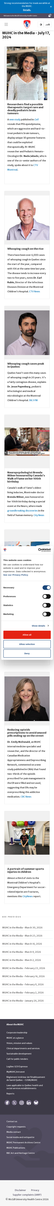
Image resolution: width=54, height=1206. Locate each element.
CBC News (26, 796)
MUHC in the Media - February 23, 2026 (23, 968)
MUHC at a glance (15, 1038)
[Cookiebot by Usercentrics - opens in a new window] (38, 550)
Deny (27, 653)
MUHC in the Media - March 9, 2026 (21, 951)
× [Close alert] (51, 6)
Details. (27, 10)
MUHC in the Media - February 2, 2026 (23, 992)
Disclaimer (20, 1190)
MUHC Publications (15, 1148)
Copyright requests (15, 1126)
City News (39, 515)
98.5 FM (33, 400)
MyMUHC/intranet (15, 1072)
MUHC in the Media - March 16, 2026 (22, 943)
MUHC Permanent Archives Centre (23, 1142)
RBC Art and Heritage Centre (20, 1153)
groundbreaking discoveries (22, 510)
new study (14, 119)
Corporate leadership (16, 1032)
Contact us (11, 1121)
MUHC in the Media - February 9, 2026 (23, 984)
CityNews (27, 896)
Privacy (35, 1190)
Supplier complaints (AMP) (27, 1194)
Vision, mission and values (19, 1043)
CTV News (34, 291)
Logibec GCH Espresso (17, 1066)
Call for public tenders (17, 1059)
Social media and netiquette (20, 1137)
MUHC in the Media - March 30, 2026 (22, 927)
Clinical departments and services (23, 1048)
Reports (10, 1093)
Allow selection (27, 644)
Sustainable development (19, 1053)
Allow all (27, 635)
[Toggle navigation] (6, 24)
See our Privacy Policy (15, 575)
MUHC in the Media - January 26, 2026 (23, 1000)
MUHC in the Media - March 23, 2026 (22, 935)
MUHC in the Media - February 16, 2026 (23, 976)
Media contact (13, 1132)
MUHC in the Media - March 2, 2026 (21, 960)
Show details (38, 626)
